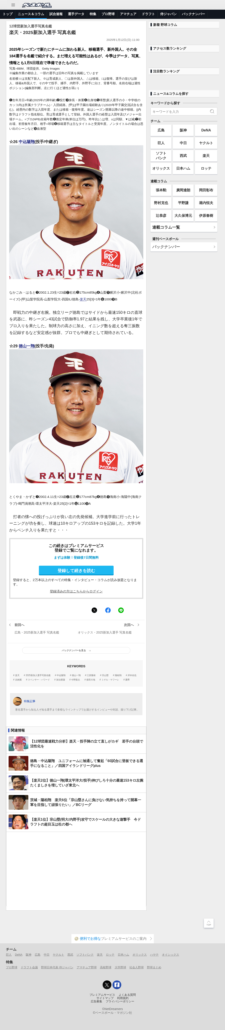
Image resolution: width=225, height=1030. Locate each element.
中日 (183, 143)
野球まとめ (154, 967)
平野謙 (183, 203)
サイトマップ (105, 998)
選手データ (76, 14)
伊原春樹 (206, 215)
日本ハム (183, 168)
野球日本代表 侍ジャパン (57, 967)
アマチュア (128, 14)
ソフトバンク (161, 155)
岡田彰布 (206, 190)
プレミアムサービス (102, 994)
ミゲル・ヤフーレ (110, 680)
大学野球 (120, 967)
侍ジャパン (168, 14)
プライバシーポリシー (120, 1001)
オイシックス (170, 954)
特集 (93, 14)
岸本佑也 (132, 675)
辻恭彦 (161, 215)
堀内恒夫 (206, 203)
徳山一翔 (26, 346)
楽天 (83, 299)
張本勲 (161, 190)
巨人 (161, 143)
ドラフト (148, 14)
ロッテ (206, 168)
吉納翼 (18, 680)
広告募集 (96, 1001)
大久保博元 (183, 215)
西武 (183, 156)
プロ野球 (108, 14)
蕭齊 (127, 680)
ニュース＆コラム (31, 14)
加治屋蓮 (60, 680)
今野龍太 (75, 680)
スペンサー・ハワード (39, 680)
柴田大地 (90, 680)
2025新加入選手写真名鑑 (38, 675)
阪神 (183, 130)
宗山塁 (105, 675)
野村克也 (161, 203)
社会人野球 (136, 967)
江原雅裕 (91, 675)
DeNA (206, 130)
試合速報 (56, 14)
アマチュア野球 (87, 967)
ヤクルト (206, 143)
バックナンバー (193, 14)
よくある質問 (127, 994)
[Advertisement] (76, 869)
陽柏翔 (118, 675)
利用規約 (123, 998)
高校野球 (105, 967)
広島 (161, 130)
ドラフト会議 (29, 967)
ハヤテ (154, 954)
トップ (8, 14)
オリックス (161, 168)
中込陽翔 (26, 142)
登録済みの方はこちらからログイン (76, 591)
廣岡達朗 (183, 190)
